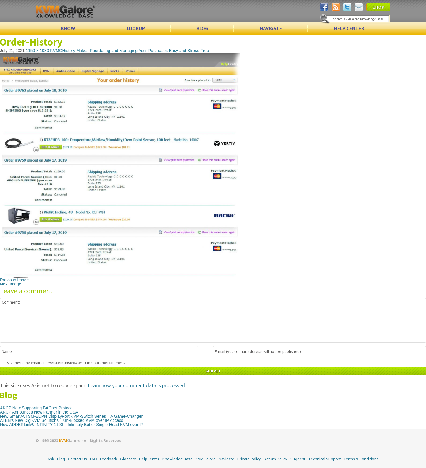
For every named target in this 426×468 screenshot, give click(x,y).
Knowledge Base (177, 458)
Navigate (226, 458)
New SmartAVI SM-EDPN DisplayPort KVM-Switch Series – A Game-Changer (71, 416)
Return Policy (275, 458)
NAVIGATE (271, 28)
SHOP (378, 7)
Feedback (108, 458)
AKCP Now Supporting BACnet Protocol (37, 408)
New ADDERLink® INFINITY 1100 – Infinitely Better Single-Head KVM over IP (71, 424)
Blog (61, 458)
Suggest (297, 458)
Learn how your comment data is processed (136, 385)
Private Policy (249, 458)
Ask (51, 458)
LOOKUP (136, 28)
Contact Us (77, 458)
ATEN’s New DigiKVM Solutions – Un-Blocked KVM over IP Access (61, 420)
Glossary (128, 458)
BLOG (202, 28)
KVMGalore (206, 458)
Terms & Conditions (361, 458)
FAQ (93, 458)
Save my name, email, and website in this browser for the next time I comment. (66, 362)
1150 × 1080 (37, 50)
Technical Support (324, 458)
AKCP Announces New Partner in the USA (39, 412)
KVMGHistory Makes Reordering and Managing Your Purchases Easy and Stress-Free (129, 50)
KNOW (68, 28)
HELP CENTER (349, 28)
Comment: (213, 320)
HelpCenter (149, 458)
